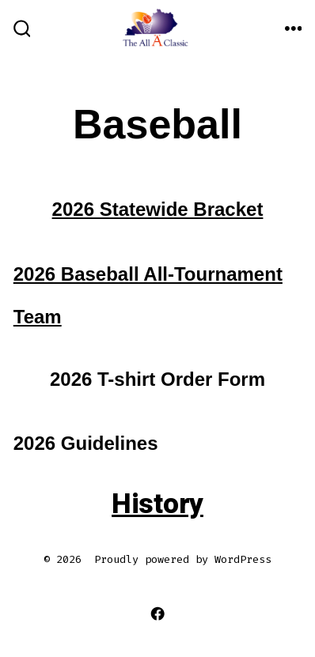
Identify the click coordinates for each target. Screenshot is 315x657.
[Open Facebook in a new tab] (158, 614)
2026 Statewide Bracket (158, 209)
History (157, 504)
